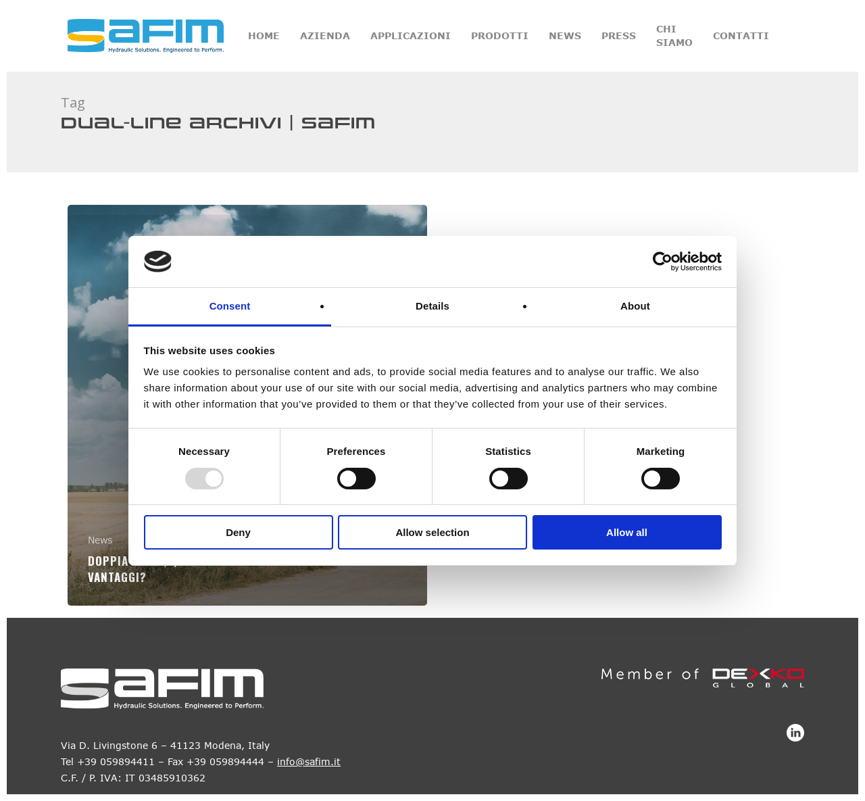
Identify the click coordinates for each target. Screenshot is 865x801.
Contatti (741, 35)
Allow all (626, 532)
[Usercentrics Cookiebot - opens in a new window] (662, 261)
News (565, 35)
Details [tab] (432, 306)
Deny (238, 532)
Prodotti (499, 35)
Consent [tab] (230, 306)
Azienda (325, 35)
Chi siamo (674, 35)
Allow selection (432, 532)
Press (618, 35)
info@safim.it (309, 761)
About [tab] (635, 306)
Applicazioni (410, 35)
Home (264, 35)
